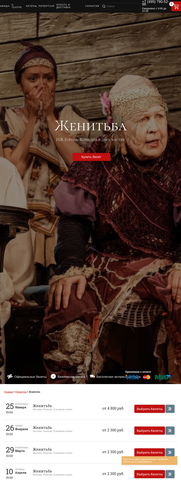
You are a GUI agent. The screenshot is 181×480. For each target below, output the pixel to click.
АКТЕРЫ (31, 6)
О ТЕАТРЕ (17, 6)
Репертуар (21, 391)
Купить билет (91, 157)
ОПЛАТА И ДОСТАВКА (63, 6)
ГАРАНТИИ (92, 6)
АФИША (5, 6)
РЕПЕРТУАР (47, 6)
